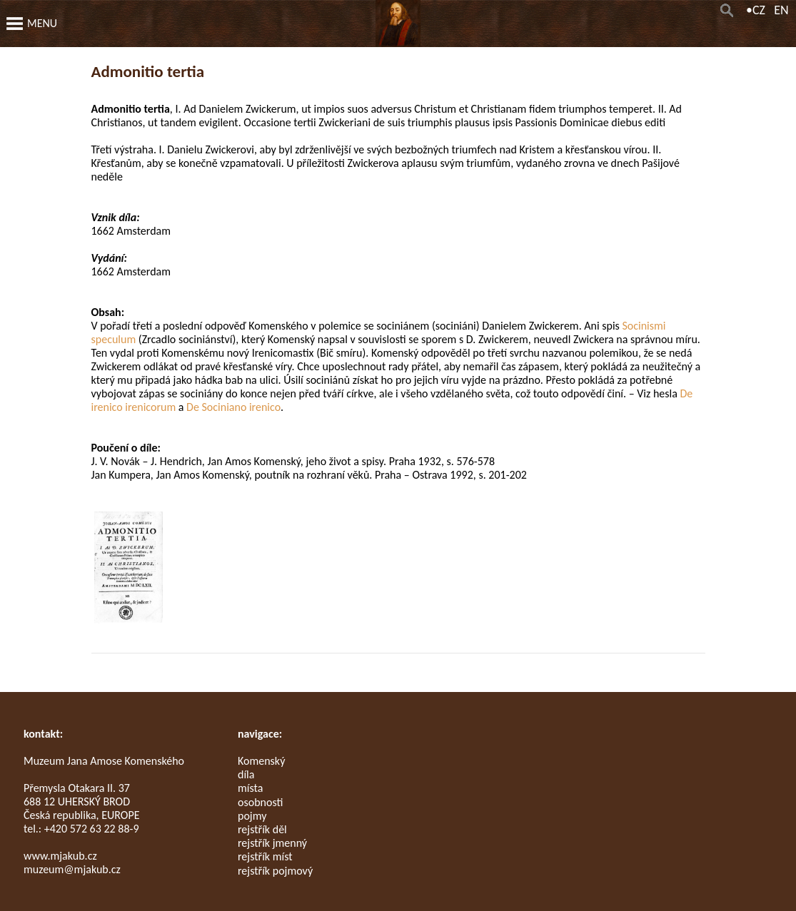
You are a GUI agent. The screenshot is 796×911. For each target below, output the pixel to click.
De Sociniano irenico (233, 407)
